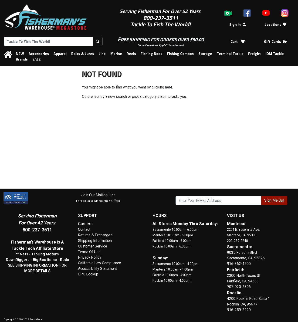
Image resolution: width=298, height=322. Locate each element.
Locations (275, 24)
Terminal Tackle (230, 53)
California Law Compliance (99, 263)
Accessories (39, 53)
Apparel (60, 53)
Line (102, 53)
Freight (254, 53)
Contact (84, 229)
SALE (36, 59)
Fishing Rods (151, 53)
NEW (20, 53)
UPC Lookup (88, 274)
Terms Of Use (89, 252)
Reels (131, 53)
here (168, 87)
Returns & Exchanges (95, 235)
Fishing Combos (180, 53)
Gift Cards (275, 41)
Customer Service (92, 246)
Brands (22, 59)
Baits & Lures (82, 53)
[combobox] (48, 41)
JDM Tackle (274, 53)
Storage (205, 53)
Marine (116, 53)
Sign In (237, 24)
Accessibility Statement (97, 268)
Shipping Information (95, 240)
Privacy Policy (89, 257)
